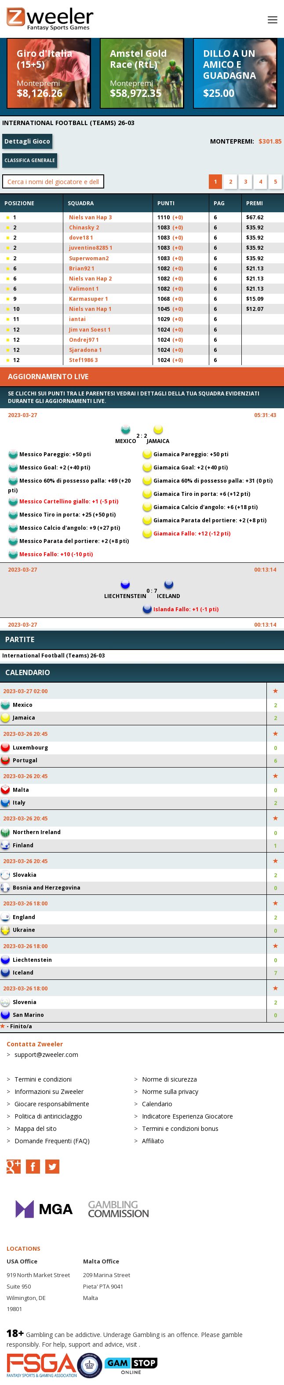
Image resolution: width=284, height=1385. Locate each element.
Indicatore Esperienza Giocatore (187, 1116)
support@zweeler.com (46, 1054)
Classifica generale (29, 160)
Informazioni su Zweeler (49, 1091)
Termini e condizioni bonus (180, 1128)
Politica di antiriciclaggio (48, 1116)
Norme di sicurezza (169, 1079)
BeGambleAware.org (171, 1344)
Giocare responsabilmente (52, 1104)
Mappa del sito (36, 1128)
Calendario (157, 1104)
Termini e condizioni (43, 1079)
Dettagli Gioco (27, 141)
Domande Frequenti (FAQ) (52, 1141)
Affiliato (153, 1141)
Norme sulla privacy (170, 1091)
